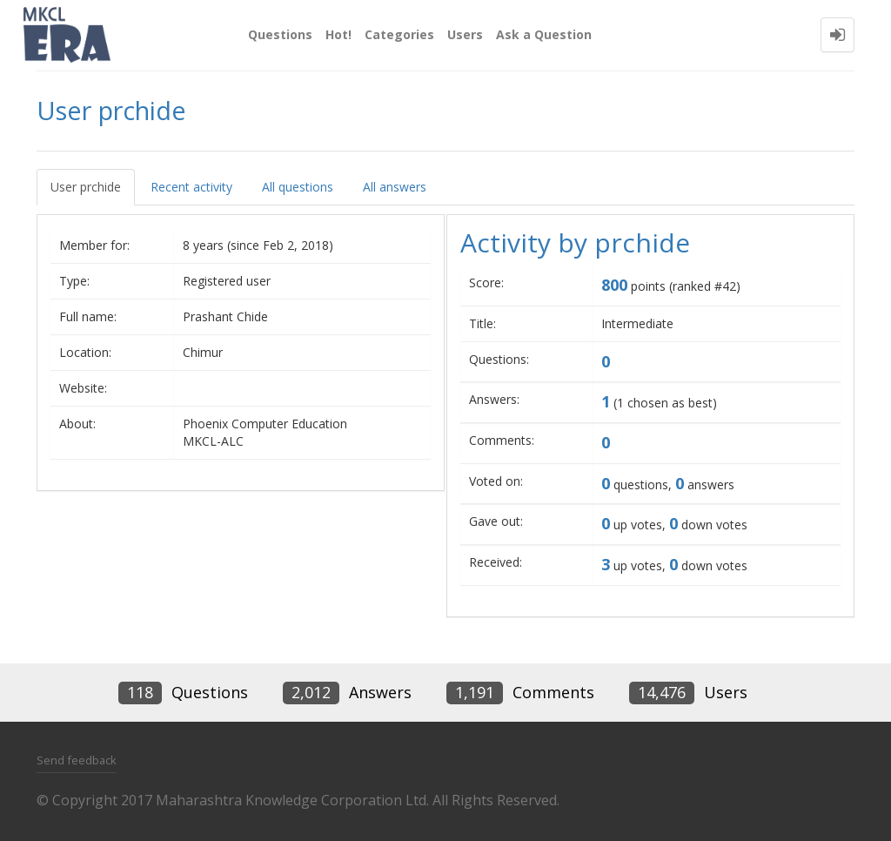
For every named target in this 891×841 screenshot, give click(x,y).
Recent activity (191, 186)
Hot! (338, 34)
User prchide (85, 186)
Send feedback (77, 760)
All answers (394, 186)
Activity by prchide (575, 242)
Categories (399, 34)
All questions (297, 186)
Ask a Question (544, 34)
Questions (280, 34)
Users (465, 34)
